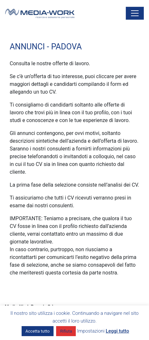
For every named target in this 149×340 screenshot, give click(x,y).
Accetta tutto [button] (37, 331)
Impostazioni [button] (90, 331)
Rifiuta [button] (66, 331)
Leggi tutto (117, 331)
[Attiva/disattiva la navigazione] (135, 13)
